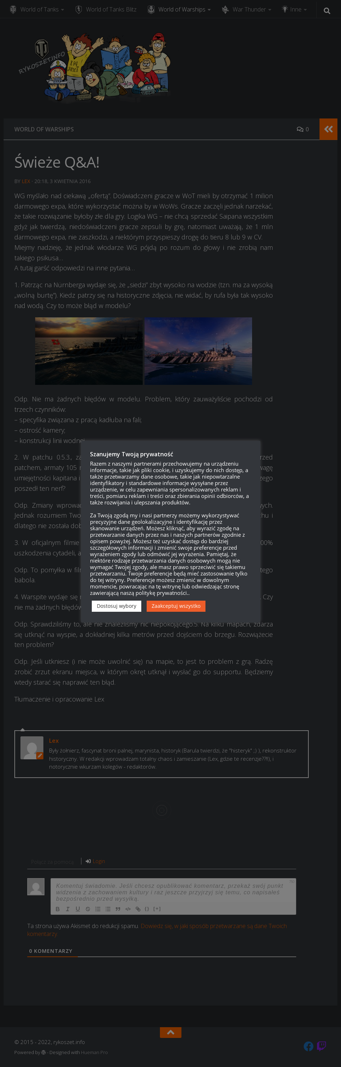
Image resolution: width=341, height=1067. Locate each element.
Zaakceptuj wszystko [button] (176, 605)
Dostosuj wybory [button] (116, 605)
